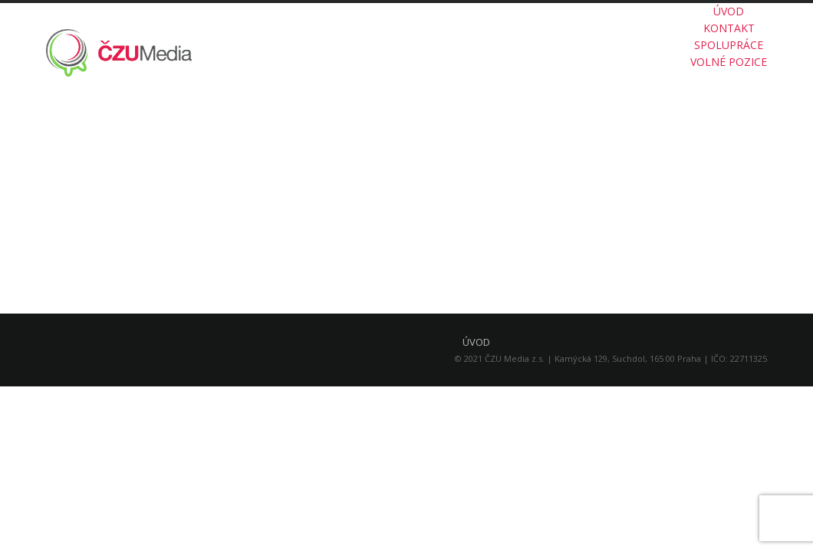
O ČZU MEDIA (679, 153)
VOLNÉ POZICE (728, 61)
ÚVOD (728, 11)
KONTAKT (729, 28)
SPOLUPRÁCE (728, 45)
